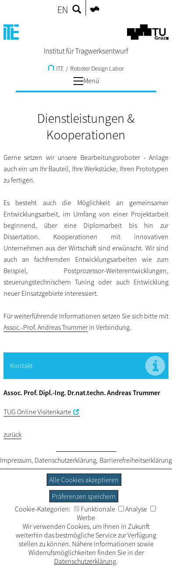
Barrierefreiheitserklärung (136, 460)
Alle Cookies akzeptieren (84, 479)
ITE (56, 68)
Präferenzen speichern (84, 496)
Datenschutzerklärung (65, 460)
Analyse (132, 508)
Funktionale (94, 508)
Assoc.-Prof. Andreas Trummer (45, 327)
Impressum (15, 460)
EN (62, 9)
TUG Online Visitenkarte (37, 411)
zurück (12, 434)
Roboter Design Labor (97, 68)
